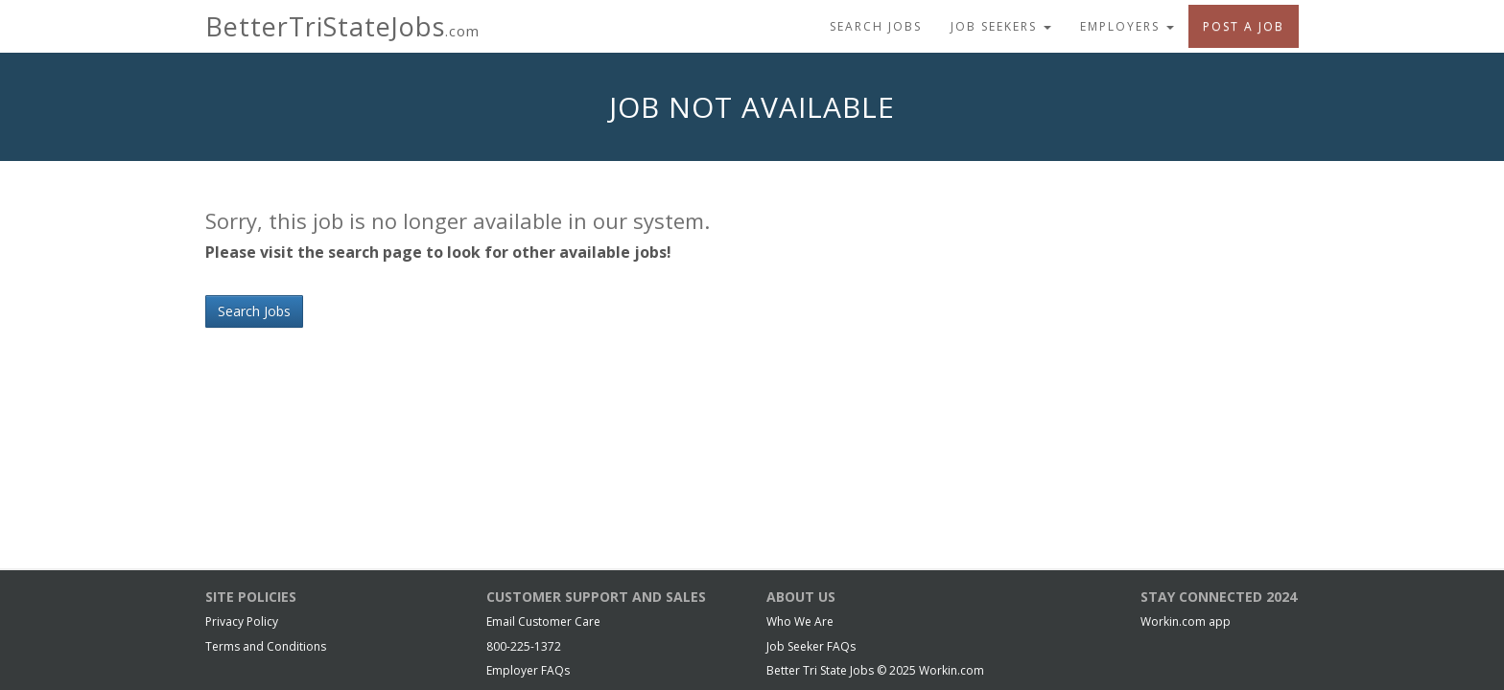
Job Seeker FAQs (811, 646)
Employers (1127, 26)
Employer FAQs (528, 670)
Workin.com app (1185, 621)
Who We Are (800, 621)
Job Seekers (1001, 26)
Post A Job (1243, 26)
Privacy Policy (241, 621)
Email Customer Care (543, 621)
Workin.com (951, 670)
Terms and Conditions (265, 646)
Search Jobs (876, 26)
